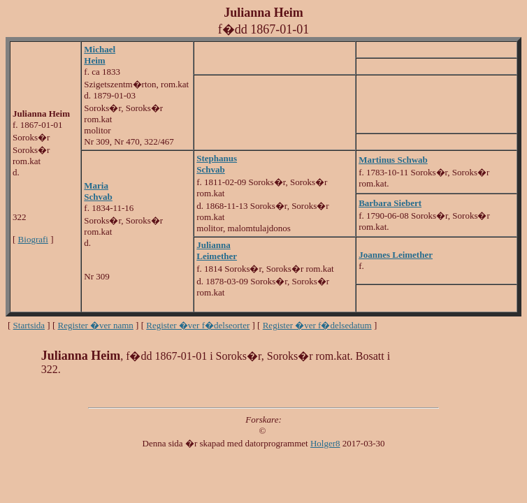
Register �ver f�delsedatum (317, 325)
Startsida (29, 325)
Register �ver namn (95, 325)
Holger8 (325, 443)
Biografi (33, 239)
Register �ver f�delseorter (198, 325)
